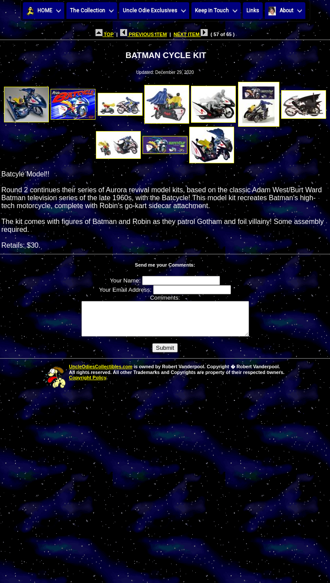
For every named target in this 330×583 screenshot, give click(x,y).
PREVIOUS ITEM (143, 34)
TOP (104, 34)
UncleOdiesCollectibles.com (100, 373)
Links (252, 10)
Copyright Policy (87, 384)
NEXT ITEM (190, 34)
